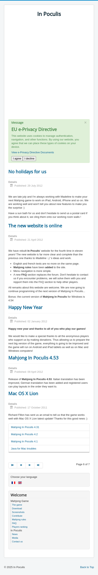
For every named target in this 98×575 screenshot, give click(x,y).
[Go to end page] (38, 465)
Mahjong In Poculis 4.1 (24, 441)
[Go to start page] (12, 465)
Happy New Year (25, 307)
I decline (29, 158)
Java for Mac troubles (23, 448)
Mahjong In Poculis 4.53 (33, 358)
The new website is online (35, 225)
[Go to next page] (30, 465)
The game (17, 505)
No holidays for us (27, 171)
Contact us (17, 541)
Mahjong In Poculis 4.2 (24, 434)
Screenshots (18, 512)
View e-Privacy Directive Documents (32, 152)
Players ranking (19, 527)
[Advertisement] (49, 70)
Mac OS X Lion (23, 393)
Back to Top (87, 567)
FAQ (14, 523)
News (15, 534)
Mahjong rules (19, 519)
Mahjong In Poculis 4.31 (25, 427)
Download (17, 508)
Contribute (17, 516)
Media (15, 538)
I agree (17, 158)
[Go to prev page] (21, 465)
